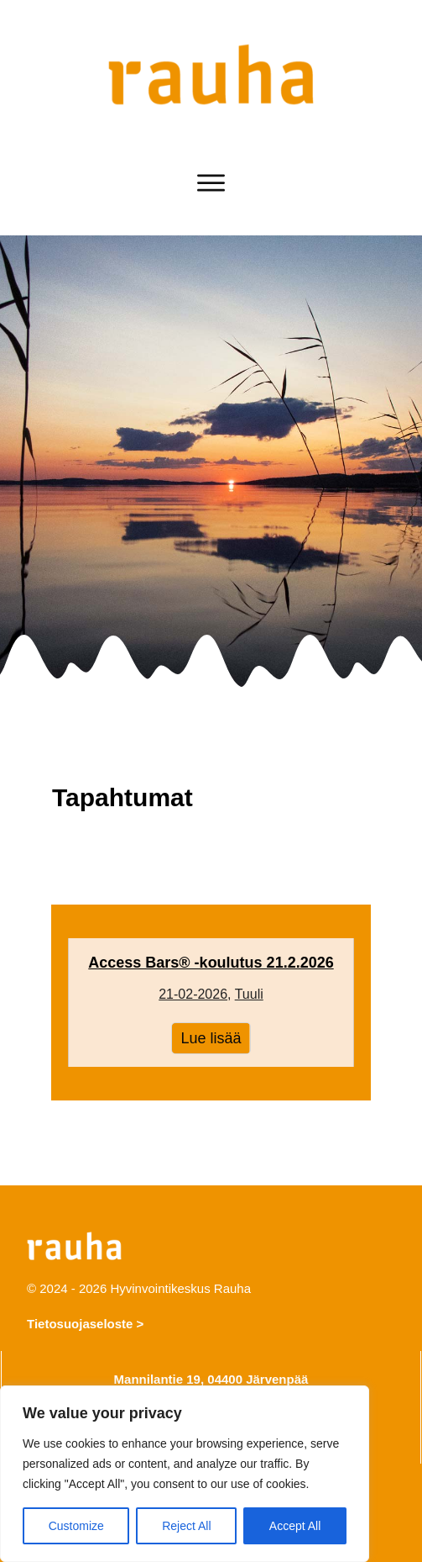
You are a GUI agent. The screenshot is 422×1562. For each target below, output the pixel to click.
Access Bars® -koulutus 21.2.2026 (211, 1003)
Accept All (294, 1526)
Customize (76, 1526)
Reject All (186, 1526)
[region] (184, 1473)
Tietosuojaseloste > (85, 1324)
